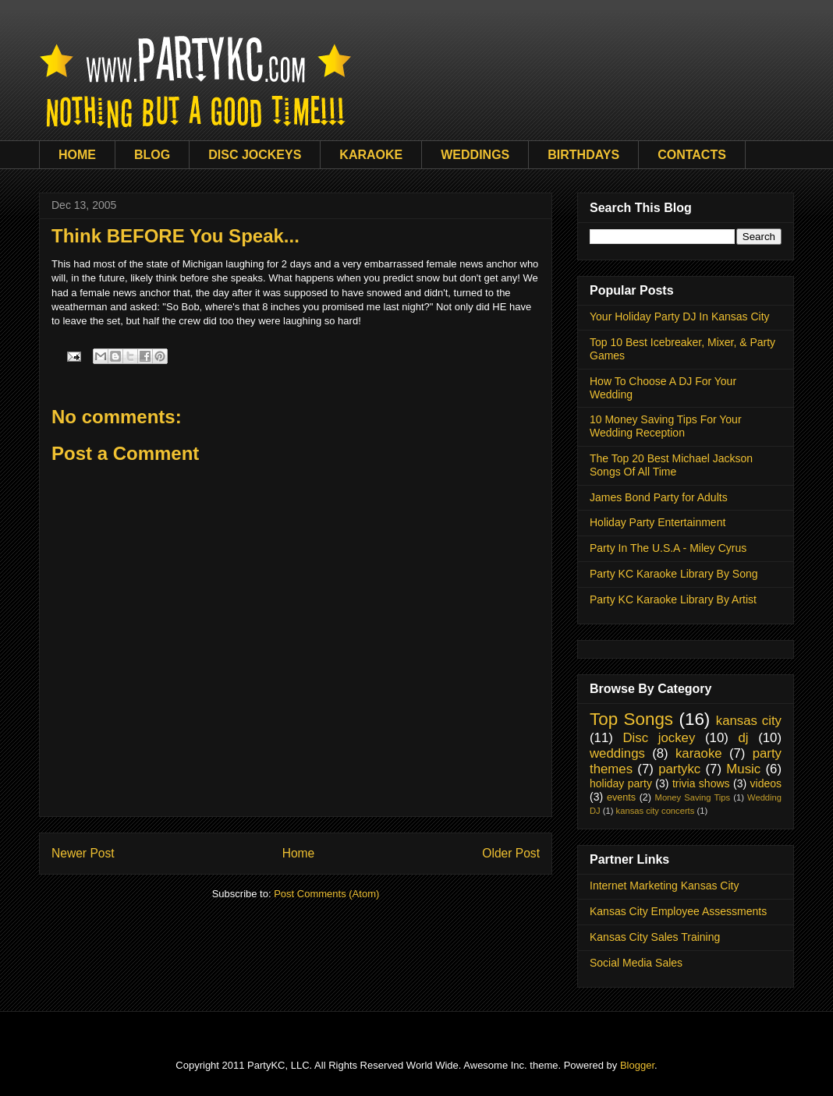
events (621, 797)
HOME (77, 154)
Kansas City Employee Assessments (678, 911)
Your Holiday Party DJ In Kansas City (680, 316)
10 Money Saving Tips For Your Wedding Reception (666, 426)
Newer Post (83, 853)
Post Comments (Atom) (326, 894)
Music (743, 769)
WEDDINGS (475, 154)
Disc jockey (658, 737)
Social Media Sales (636, 962)
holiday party (621, 783)
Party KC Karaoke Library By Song (674, 573)
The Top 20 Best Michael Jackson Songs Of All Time (671, 465)
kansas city (749, 720)
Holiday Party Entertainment (657, 522)
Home (298, 853)
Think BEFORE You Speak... (175, 235)
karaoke (698, 753)
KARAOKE (370, 154)
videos (766, 783)
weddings (617, 753)
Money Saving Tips (693, 797)
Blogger (637, 1065)
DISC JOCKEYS (254, 154)
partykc (679, 769)
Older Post (511, 853)
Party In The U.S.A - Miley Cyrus (668, 548)
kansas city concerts (655, 810)
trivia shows (701, 783)
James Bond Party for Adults (659, 497)
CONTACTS (692, 154)
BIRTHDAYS (583, 154)
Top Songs (631, 719)
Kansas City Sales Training (655, 937)
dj (743, 737)
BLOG (152, 154)
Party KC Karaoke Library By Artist (673, 599)
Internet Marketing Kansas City (664, 885)
